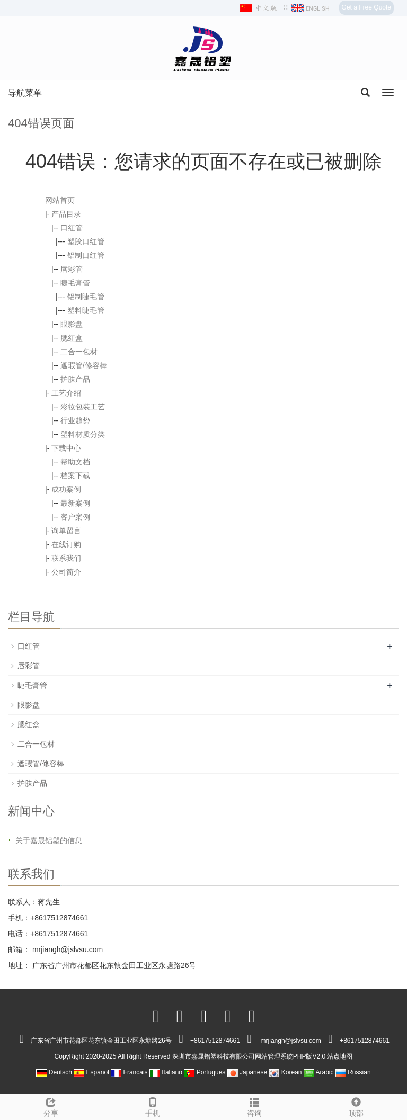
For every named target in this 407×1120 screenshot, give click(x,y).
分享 (51, 1105)
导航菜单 (25, 92)
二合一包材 (79, 351)
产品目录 (66, 214)
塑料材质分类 (82, 434)
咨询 (254, 1105)
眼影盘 (71, 324)
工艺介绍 (66, 393)
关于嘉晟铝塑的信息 (48, 840)
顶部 (356, 1105)
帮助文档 (75, 462)
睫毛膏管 (75, 283)
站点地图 (339, 1056)
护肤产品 (75, 379)
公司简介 (66, 572)
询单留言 (66, 530)
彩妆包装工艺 (82, 406)
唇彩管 (71, 269)
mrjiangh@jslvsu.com (66, 949)
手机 (153, 1105)
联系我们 (66, 558)
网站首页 (60, 200)
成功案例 (66, 489)
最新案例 (75, 503)
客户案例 (75, 517)
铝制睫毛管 (85, 296)
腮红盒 (71, 338)
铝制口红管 (85, 255)
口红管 (71, 227)
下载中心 (66, 448)
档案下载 (75, 475)
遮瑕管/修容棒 (83, 365)
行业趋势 (75, 420)
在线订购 (66, 544)
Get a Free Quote (366, 7)
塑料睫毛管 (85, 310)
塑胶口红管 (85, 241)
